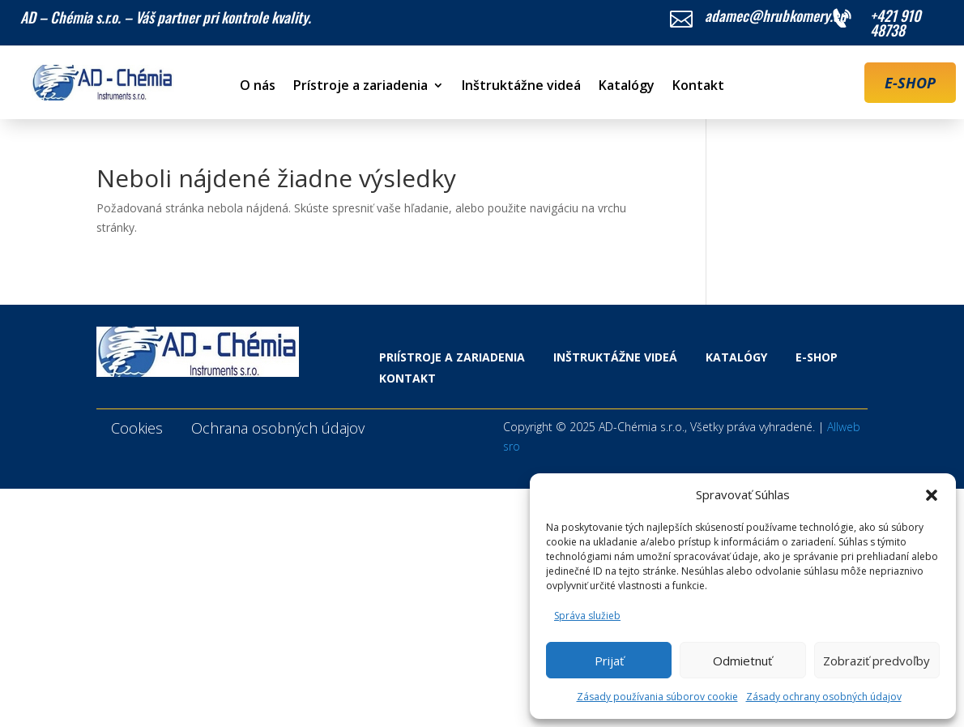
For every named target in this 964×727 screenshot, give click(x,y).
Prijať (609, 660)
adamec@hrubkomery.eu (776, 15)
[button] (931, 495)
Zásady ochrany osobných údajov (824, 696)
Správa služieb (587, 615)
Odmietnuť (742, 660)
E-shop (817, 357)
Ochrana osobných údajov (278, 428)
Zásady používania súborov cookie (657, 696)
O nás (257, 86)
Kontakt (698, 86)
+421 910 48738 (895, 23)
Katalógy (627, 86)
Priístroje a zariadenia (452, 357)
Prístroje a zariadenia (360, 86)
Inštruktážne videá (521, 86)
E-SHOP (910, 82)
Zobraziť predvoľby (876, 660)
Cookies (137, 428)
